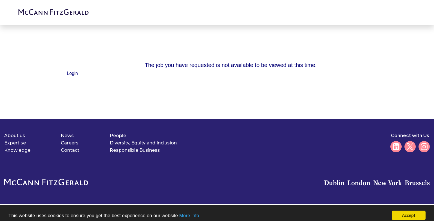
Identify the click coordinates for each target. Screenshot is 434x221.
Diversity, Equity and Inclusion (143, 143)
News (67, 135)
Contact (70, 150)
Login (72, 73)
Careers (70, 143)
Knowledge (17, 150)
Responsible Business (135, 150)
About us (14, 135)
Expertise (15, 143)
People (118, 135)
